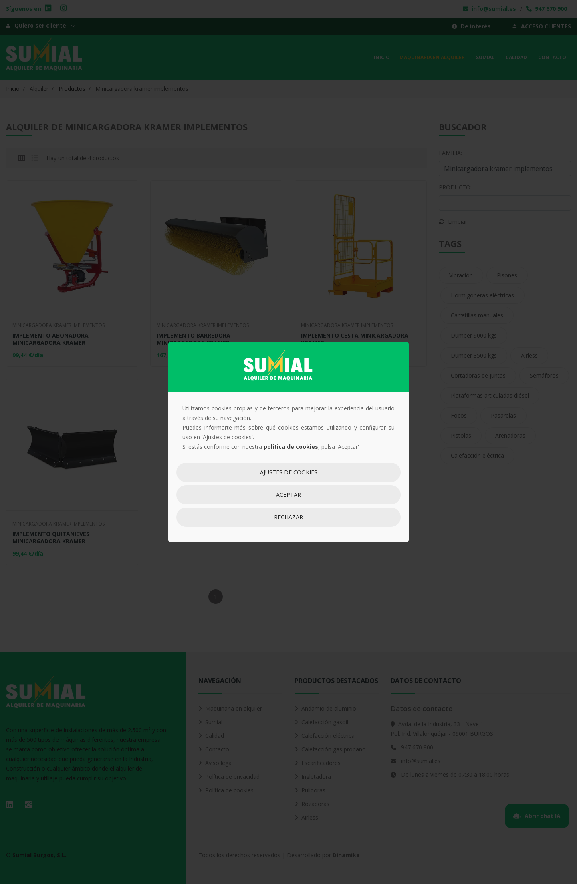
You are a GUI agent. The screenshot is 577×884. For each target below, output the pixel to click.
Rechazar (288, 517)
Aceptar (288, 494)
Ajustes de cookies (288, 472)
